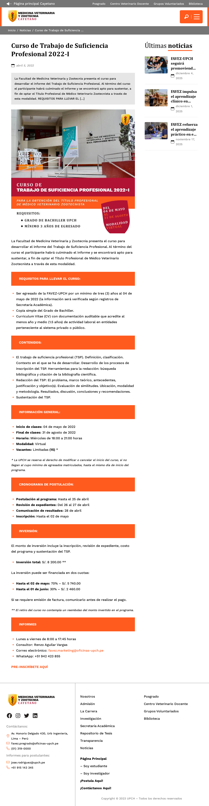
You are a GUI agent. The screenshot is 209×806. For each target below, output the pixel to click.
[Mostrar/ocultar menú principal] (196, 17)
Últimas (168, 45)
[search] (186, 17)
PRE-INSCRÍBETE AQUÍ (29, 667)
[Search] (186, 17)
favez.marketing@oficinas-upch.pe (75, 650)
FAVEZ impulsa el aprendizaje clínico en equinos (184, 98)
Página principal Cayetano (34, 4)
